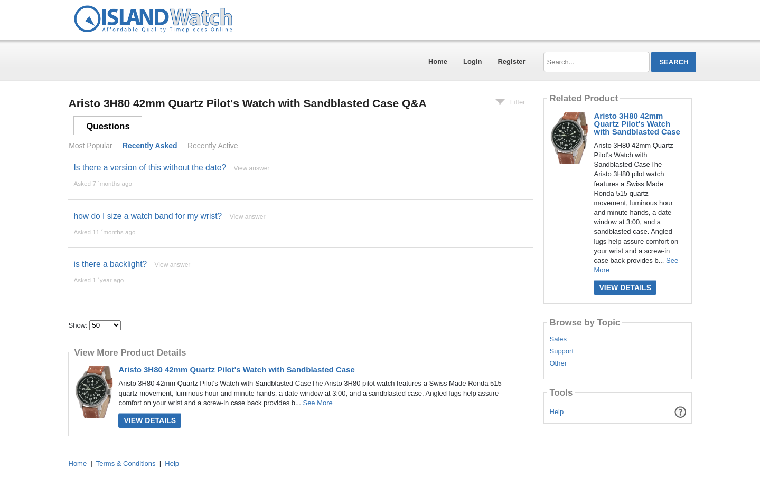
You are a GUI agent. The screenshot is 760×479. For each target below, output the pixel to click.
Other (558, 363)
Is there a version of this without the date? (149, 167)
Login (472, 61)
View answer (251, 168)
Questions (108, 126)
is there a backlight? (110, 264)
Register (511, 61)
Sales (558, 339)
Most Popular (90, 145)
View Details (150, 420)
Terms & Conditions (126, 463)
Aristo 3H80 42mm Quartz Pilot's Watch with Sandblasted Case (236, 369)
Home (437, 61)
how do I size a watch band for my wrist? (147, 216)
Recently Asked (150, 145)
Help (557, 412)
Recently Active (212, 145)
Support (561, 351)
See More (317, 403)
